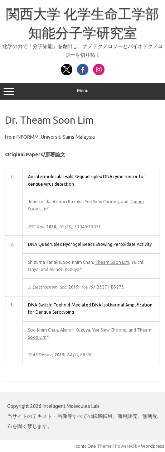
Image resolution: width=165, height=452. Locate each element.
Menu (82, 91)
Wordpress (152, 445)
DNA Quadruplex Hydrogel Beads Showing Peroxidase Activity (90, 244)
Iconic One (85, 445)
